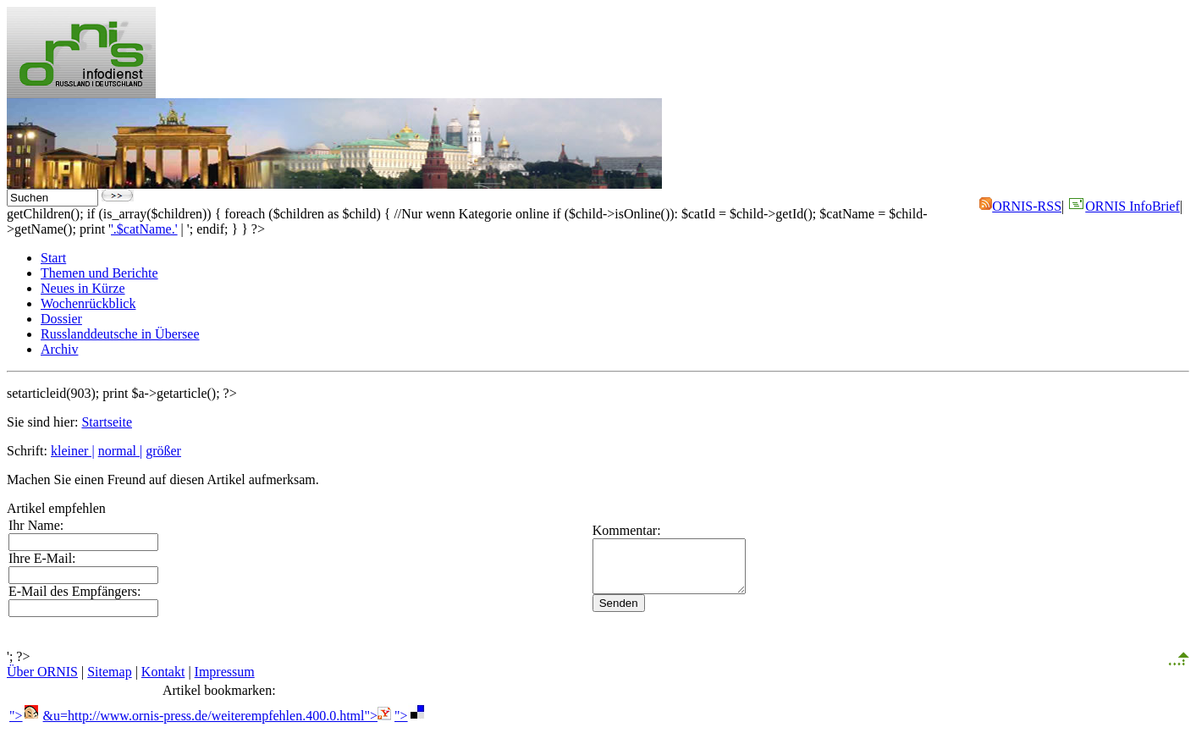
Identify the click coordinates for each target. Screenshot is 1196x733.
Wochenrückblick (88, 303)
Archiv (59, 349)
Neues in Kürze (83, 288)
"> (24, 715)
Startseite (106, 422)
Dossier (61, 318)
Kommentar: (595, 525)
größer (163, 451)
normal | (120, 451)
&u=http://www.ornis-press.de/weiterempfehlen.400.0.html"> (217, 715)
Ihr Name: (35, 525)
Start (53, 258)
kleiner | (73, 451)
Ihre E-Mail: (42, 558)
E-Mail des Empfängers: (74, 591)
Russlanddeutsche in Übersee (120, 334)
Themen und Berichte (99, 273)
